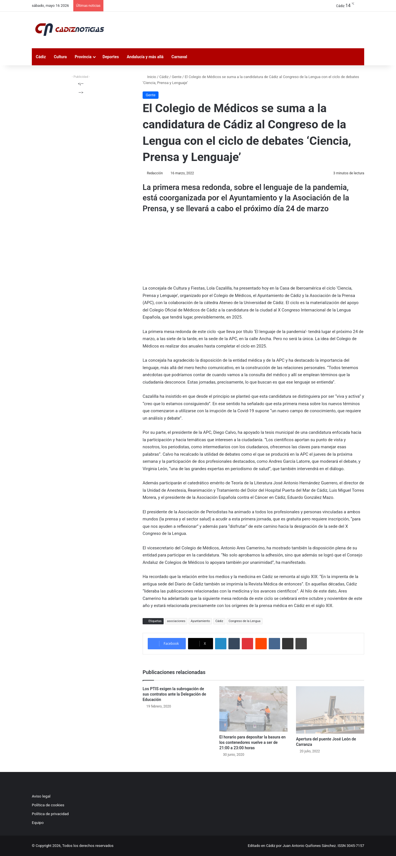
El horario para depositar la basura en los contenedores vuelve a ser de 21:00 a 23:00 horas (252, 742)
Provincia (83, 57)
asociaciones (176, 621)
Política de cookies (48, 805)
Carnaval (179, 57)
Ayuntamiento (200, 621)
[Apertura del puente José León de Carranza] (330, 710)
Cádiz (41, 57)
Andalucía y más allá (145, 57)
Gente (177, 77)
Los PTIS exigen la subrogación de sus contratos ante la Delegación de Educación (174, 694)
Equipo (38, 822)
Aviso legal (41, 796)
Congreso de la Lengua (244, 621)
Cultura (60, 57)
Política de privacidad (50, 813)
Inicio (149, 77)
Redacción (155, 173)
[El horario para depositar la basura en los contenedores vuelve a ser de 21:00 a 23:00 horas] (253, 709)
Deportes (111, 57)
